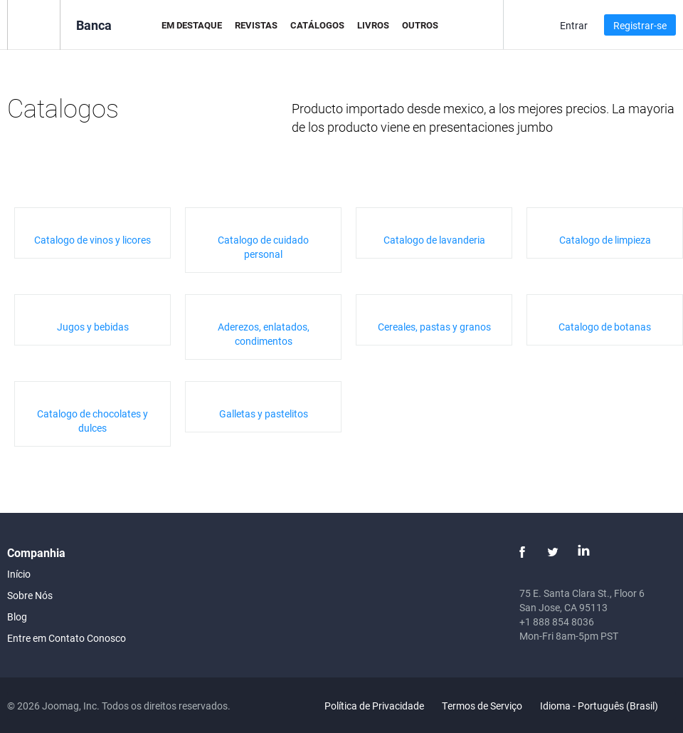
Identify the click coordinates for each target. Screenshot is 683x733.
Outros (420, 25)
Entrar (574, 25)
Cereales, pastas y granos (434, 326)
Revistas (256, 25)
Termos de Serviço (482, 705)
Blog (17, 616)
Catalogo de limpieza (605, 239)
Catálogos (317, 25)
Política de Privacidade (374, 705)
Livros (373, 25)
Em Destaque (192, 25)
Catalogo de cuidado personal (263, 247)
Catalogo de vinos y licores (92, 239)
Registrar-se (640, 25)
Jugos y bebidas (93, 326)
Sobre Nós (30, 595)
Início (19, 574)
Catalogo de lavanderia (434, 239)
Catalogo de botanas (604, 326)
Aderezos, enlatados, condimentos (263, 334)
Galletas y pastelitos (263, 413)
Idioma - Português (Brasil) (607, 705)
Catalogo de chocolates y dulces (92, 421)
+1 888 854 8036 (556, 621)
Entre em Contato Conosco (66, 638)
